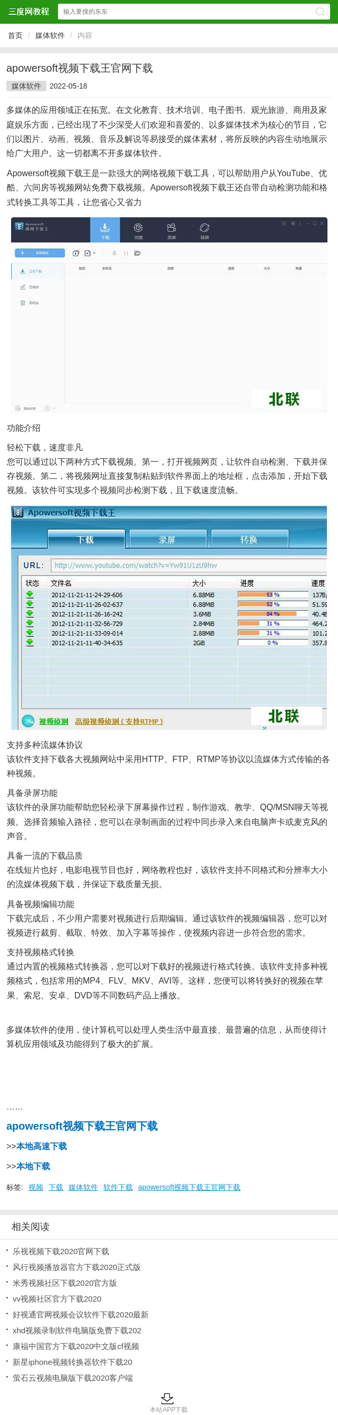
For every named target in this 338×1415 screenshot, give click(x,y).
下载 (56, 1187)
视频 (35, 1187)
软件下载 (118, 1187)
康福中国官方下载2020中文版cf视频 (76, 1346)
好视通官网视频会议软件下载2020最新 (81, 1314)
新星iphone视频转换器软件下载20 (72, 1362)
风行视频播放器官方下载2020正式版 (77, 1267)
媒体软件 (50, 35)
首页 (15, 35)
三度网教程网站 (28, 11)
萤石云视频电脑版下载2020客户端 (73, 1377)
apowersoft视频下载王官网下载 (189, 1187)
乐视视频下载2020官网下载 (61, 1251)
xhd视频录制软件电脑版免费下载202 (77, 1330)
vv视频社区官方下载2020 (57, 1298)
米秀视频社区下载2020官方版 (65, 1282)
